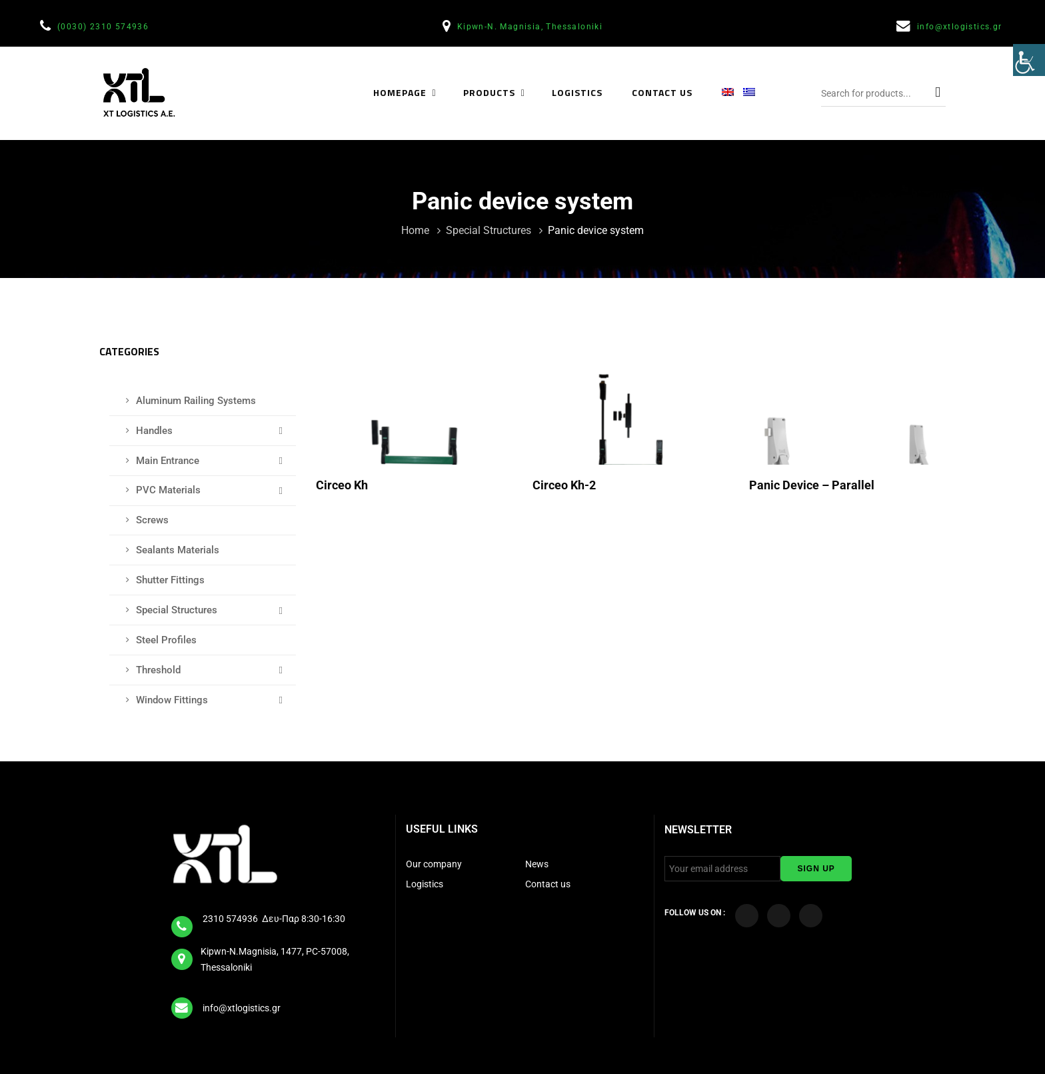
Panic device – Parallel (813, 485)
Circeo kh (343, 485)
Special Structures (490, 230)
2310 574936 (231, 918)
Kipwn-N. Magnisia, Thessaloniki (531, 26)
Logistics (425, 884)
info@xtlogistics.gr (961, 26)
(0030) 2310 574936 (104, 26)
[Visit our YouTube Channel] (778, 915)
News (536, 864)
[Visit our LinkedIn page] (810, 915)
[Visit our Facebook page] (746, 915)
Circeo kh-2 (565, 485)
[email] (182, 1004)
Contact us (547, 884)
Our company (434, 864)
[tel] (182, 922)
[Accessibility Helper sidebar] (1029, 63)
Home (416, 230)
